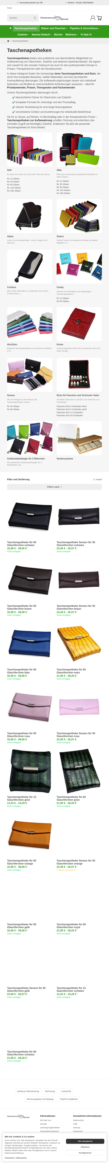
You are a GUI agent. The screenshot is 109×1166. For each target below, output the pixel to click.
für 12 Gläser (13, 178)
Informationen (47, 1116)
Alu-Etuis (12, 344)
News (9, 8)
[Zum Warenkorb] (99, 18)
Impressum (9, 1158)
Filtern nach (54, 487)
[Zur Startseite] (54, 18)
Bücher (58, 34)
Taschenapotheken (26, 28)
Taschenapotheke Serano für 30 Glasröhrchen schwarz (76, 544)
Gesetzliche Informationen (87, 1116)
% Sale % (86, 34)
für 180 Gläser (14, 190)
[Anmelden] (93, 18)
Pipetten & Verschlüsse (84, 28)
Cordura (11, 287)
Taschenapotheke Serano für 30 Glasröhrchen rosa (76, 735)
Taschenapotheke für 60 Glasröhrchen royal (71, 926)
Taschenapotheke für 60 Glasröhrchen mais (71, 671)
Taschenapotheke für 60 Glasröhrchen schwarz (21, 544)
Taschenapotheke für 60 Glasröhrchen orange (21, 862)
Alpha (10, 236)
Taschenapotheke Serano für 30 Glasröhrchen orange (76, 862)
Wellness (71, 34)
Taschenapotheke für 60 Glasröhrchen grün (71, 798)
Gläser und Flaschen (54, 28)
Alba (59, 170)
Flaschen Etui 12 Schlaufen (70, 412)
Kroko (60, 344)
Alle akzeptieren (85, 1141)
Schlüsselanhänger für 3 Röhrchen (26, 458)
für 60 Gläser (13, 184)
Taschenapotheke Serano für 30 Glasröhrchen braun (76, 607)
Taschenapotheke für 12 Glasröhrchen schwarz (71, 989)
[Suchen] (23, 18)
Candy (60, 287)
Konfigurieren (85, 1153)
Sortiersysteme (65, 458)
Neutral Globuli (41, 34)
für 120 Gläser (14, 188)
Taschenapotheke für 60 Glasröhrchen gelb (21, 926)
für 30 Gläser (13, 181)
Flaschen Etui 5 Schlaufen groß (72, 409)
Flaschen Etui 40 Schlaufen (70, 415)
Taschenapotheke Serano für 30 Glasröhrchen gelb (26, 989)
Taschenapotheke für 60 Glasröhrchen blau (21, 671)
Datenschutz (21, 1158)
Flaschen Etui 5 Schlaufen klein (72, 406)
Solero (60, 236)
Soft (9, 170)
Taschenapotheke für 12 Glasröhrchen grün (21, 798)
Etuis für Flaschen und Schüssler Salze (78, 395)
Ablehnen (85, 1147)
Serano (11, 395)
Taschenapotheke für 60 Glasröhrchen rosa (21, 735)
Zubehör (23, 34)
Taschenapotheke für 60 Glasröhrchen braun (21, 607)
